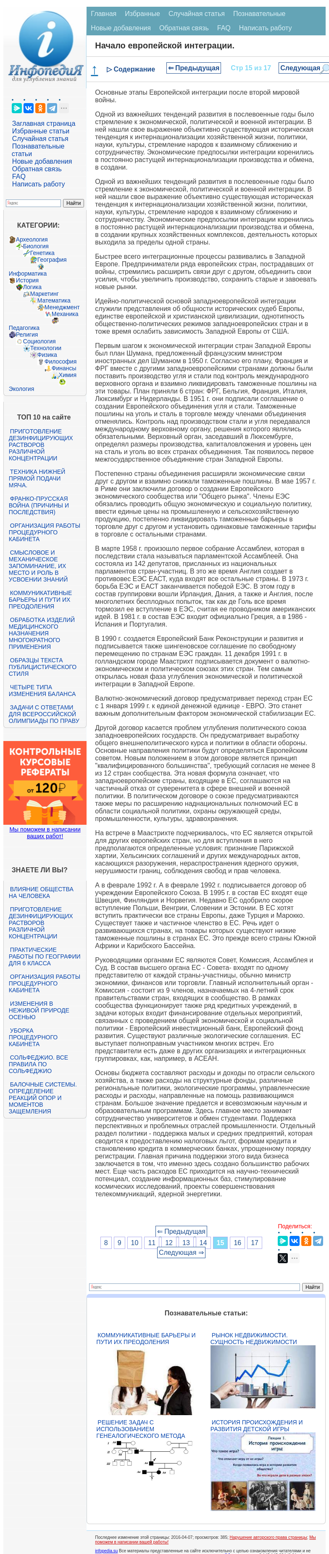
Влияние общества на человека (41, 892)
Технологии (45, 348)
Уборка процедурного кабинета (33, 1037)
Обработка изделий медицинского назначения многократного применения (42, 633)
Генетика (42, 253)
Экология (21, 388)
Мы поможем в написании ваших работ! (44, 832)
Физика (47, 354)
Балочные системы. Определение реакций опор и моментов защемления (43, 1098)
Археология (32, 239)
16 (237, 1242)
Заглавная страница (44, 123)
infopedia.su (106, 1551)
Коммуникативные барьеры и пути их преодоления (40, 600)
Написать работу (38, 184)
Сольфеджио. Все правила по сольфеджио (38, 1064)
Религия (27, 334)
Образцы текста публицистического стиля (42, 667)
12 (169, 1242)
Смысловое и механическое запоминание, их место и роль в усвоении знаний (38, 566)
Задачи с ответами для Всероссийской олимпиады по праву (44, 714)
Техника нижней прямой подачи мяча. (37, 478)
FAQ (19, 176)
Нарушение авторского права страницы (268, 1537)
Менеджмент (62, 307)
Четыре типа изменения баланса (42, 690)
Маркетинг (44, 293)
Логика (32, 287)
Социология (39, 341)
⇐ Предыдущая (194, 68)
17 (254, 1242)
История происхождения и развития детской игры (257, 1425)
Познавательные (259, 13)
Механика (65, 314)
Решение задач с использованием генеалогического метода (140, 1429)
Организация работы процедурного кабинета (44, 532)
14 (203, 1242)
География (52, 259)
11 (151, 1242)
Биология (36, 246)
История (27, 280)
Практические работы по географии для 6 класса (45, 956)
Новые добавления (42, 161)
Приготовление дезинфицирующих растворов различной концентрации (41, 445)
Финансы (64, 368)
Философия (60, 361)
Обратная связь (37, 169)
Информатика (28, 273)
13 (186, 1242)
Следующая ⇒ (181, 1252)
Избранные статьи (40, 131)
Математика (54, 300)
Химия (67, 375)
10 (135, 1242)
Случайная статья (40, 138)
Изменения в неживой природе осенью (39, 1010)
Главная (103, 13)
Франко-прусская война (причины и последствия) (39, 505)
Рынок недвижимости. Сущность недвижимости (254, 1338)
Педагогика (24, 327)
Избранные (142, 13)
